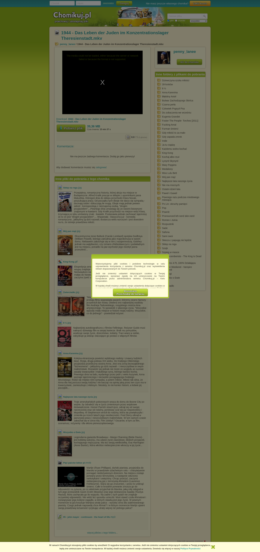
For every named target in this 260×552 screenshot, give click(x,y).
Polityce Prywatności (190, 548)
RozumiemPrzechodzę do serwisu (130, 292)
